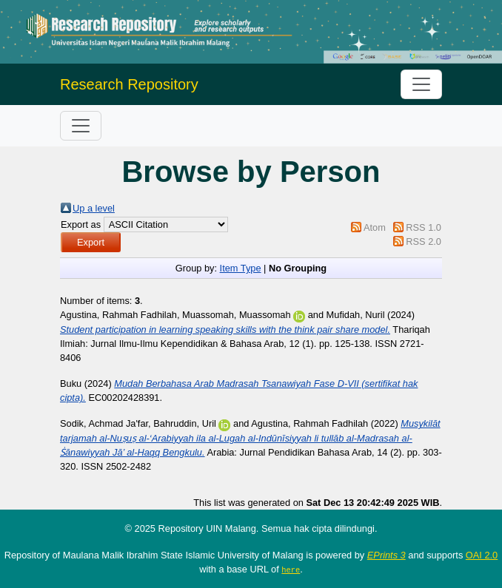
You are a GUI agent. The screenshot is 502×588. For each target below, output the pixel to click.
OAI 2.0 (482, 555)
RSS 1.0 (423, 227)
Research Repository (129, 84)
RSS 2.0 (423, 241)
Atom (375, 227)
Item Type (240, 268)
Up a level (94, 208)
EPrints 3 (386, 555)
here (290, 569)
